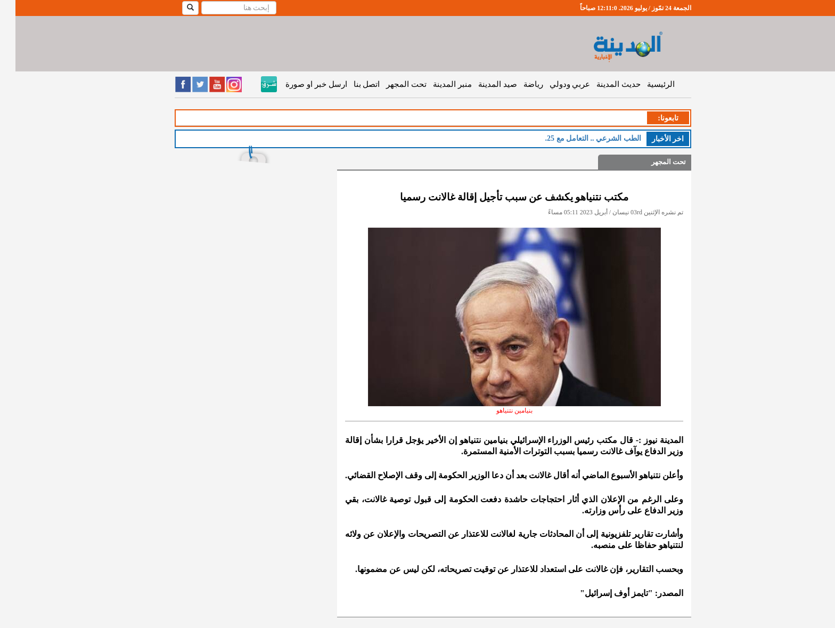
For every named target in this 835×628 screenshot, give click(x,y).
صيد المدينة (482, 84)
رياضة (518, 84)
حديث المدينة (603, 84)
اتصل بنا (351, 84)
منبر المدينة (437, 84)
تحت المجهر (391, 84)
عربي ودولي (554, 84)
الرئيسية (645, 84)
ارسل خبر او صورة (300, 84)
